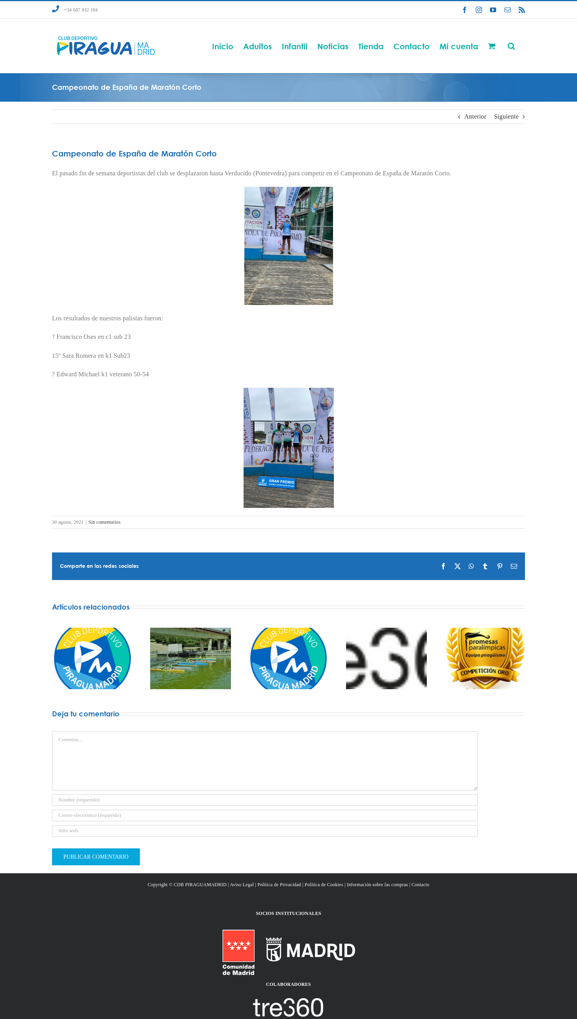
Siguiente (506, 116)
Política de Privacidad (279, 884)
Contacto (420, 884)
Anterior (475, 116)
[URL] (265, 831)
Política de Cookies (324, 884)
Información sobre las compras (377, 884)
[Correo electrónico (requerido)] (265, 815)
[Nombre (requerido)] (265, 800)
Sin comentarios (105, 522)
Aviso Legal (242, 884)
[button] (511, 46)
